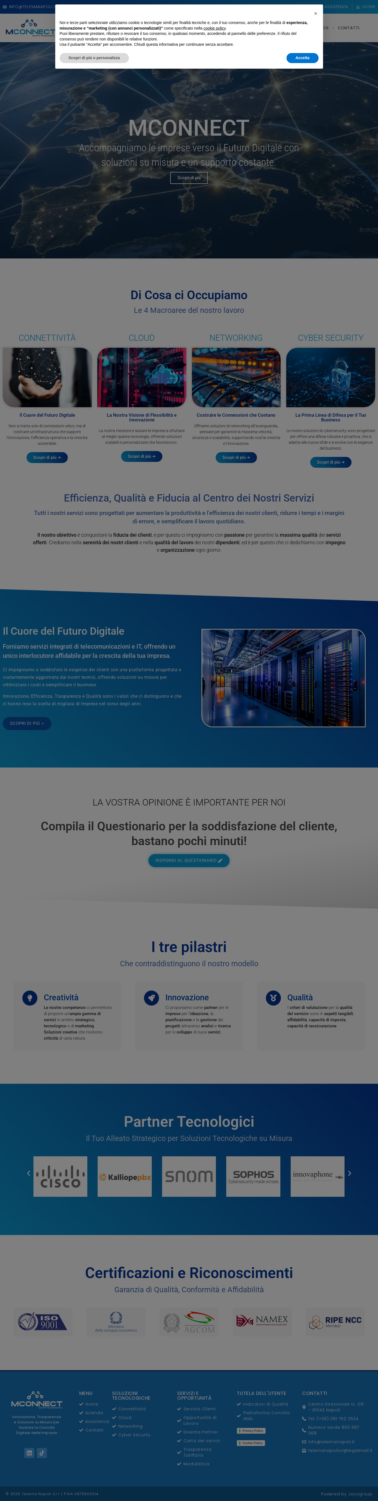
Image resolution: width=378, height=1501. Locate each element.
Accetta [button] (302, 1485)
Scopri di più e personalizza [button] (94, 1485)
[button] (315, 1441)
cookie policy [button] (214, 1456)
